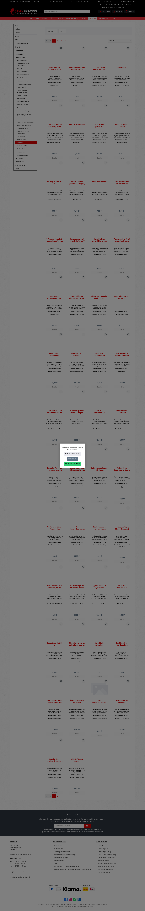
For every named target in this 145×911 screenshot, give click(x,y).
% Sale (17, 169)
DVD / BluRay (19, 158)
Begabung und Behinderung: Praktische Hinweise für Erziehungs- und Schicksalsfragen (54, 357)
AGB (81, 831)
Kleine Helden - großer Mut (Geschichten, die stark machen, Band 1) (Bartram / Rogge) (99, 126)
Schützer (17, 40)
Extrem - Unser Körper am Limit (99, 68)
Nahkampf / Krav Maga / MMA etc (25, 122)
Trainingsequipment (21, 43)
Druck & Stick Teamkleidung (106, 855)
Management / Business (23, 74)
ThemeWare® (89, 906)
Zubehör (17, 47)
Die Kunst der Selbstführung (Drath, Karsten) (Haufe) (55, 299)
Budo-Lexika (20, 68)
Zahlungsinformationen (62, 852)
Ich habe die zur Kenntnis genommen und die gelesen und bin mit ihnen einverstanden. (73, 831)
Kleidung (17, 33)
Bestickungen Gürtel (104, 849)
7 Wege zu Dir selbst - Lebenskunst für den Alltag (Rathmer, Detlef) (55, 241)
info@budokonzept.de (17, 872)
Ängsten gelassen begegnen (77, 706)
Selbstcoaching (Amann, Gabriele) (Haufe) (54, 68)
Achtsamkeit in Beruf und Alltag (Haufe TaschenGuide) (122, 241)
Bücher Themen (20, 57)
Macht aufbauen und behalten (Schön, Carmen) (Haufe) (77, 68)
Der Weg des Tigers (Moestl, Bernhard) (121, 531)
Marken (17, 29)
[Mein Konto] (117, 11)
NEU (16, 25)
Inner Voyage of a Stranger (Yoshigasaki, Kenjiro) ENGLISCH (122, 126)
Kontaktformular (25, 877)
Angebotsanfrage (103, 861)
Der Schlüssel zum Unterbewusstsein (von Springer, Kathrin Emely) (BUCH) (122, 184)
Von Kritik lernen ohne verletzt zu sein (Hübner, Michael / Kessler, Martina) (77, 299)
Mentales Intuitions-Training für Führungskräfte (54, 532)
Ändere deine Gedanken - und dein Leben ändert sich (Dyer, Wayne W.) (121, 472)
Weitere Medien (20, 161)
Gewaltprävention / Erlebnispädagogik (22, 91)
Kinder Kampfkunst (22, 71)
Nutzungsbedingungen (95, 829)
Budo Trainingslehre (22, 60)
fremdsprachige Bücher (23, 101)
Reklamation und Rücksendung (64, 855)
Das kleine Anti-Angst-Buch (122, 414)
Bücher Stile (19, 54)
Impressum (58, 846)
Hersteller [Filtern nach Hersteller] (52, 31)
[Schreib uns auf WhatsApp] (75, 899)
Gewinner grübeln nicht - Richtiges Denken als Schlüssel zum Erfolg (77, 414)
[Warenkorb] (129, 11)
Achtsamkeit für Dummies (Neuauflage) (122, 706)
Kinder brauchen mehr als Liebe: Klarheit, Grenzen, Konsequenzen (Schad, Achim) (99, 532)
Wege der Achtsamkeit (122, 591)
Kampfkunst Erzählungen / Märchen (26, 111)
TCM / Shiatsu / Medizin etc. (24, 125)
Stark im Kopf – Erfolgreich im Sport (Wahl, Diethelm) (54, 766)
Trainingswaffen (21, 98)
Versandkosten (68, 904)
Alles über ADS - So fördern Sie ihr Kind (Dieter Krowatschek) (55, 414)
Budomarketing (20, 165)
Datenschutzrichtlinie (81, 829)
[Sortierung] (120, 41)
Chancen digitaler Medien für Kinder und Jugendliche (77, 591)
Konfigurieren (72, 459)
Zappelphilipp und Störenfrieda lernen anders (77, 472)
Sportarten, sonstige (22, 145)
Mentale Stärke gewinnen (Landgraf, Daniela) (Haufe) (77, 184)
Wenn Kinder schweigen (99, 649)
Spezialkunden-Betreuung (105, 866)
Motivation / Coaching (22, 104)
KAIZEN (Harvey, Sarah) (77, 766)
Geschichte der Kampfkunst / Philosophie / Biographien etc (24, 115)
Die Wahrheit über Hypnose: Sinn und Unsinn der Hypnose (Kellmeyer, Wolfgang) (122, 357)
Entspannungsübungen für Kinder (99, 472)
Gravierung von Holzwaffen (106, 858)
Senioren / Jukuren (22, 95)
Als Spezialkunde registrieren (106, 863)
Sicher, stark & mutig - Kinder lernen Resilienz (99, 299)
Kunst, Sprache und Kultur (23, 119)
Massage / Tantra (21, 139)
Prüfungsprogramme (22, 81)
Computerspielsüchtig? (54, 649)
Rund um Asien (21, 152)
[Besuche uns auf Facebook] (66, 899)
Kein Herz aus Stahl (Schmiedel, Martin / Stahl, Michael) (54, 591)
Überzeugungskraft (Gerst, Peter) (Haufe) (77, 241)
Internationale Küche (22, 155)
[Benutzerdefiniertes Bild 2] (59, 889)
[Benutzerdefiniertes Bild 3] (72, 889)
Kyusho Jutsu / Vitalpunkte (24, 84)
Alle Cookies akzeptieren (72, 464)
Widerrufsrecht (59, 861)
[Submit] (87, 826)
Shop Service (101, 841)
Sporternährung (21, 136)
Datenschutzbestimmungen (57, 831)
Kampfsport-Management (105, 869)
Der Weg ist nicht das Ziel (54, 184)
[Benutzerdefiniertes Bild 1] (52, 889)
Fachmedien (19, 51)
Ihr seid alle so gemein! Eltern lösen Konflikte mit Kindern (99, 241)
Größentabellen (102, 846)
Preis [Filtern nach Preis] (62, 31)
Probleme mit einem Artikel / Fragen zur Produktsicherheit (73, 869)
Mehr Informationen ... (72, 449)
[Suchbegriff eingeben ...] (65, 11)
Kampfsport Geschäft (104, 872)
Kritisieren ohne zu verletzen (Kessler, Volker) (55, 126)
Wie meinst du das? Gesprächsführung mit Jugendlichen (54, 706)
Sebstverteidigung (21, 87)
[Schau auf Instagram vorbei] (70, 899)
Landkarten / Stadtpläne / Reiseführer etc (23, 64)
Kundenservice (59, 841)
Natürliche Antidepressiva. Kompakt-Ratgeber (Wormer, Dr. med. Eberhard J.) (99, 357)
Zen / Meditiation (21, 108)
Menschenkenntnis (99, 183)
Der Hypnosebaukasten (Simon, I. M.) (77, 532)
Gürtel (17, 36)
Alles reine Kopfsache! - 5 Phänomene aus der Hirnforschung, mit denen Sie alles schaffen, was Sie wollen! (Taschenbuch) (99, 414)
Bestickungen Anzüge (104, 852)
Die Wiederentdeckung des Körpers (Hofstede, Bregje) (99, 706)
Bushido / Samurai (22, 78)
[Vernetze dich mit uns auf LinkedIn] (79, 899)
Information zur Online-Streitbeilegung (66, 866)
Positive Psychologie (77, 125)
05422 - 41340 (113, 5)
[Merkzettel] (104, 11)
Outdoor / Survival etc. (22, 149)
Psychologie (20, 142)
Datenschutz (58, 849)
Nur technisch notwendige (72, 454)
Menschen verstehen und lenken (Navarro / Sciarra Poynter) (77, 649)
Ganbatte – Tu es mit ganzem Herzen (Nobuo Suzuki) (54, 472)
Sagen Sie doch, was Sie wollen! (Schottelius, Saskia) (121, 299)
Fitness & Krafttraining (22, 128)
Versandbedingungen (61, 858)
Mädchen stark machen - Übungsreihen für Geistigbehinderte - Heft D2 (77, 357)
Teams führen (122, 67)
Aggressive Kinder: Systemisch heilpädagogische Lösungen (99, 591)
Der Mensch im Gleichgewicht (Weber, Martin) (122, 649)
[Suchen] (88, 11)
